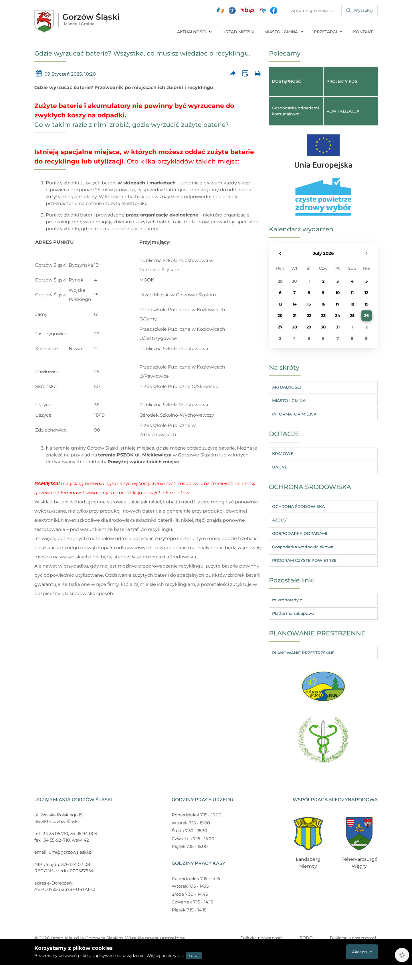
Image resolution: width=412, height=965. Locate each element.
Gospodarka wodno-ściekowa (302, 547)
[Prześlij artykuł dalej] (233, 73)
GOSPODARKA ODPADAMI (299, 533)
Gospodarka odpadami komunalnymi (295, 111)
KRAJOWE (282, 453)
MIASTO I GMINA (284, 31)
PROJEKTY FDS (341, 81)
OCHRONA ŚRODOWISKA (298, 506)
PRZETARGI (328, 31)
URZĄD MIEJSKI (238, 31)
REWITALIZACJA (342, 111)
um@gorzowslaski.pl (71, 852)
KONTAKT (363, 31)
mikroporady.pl (288, 599)
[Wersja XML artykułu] (245, 73)
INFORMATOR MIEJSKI (295, 414)
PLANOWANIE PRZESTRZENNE (303, 652)
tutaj (194, 955)
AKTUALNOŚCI (194, 31)
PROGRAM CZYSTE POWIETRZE (304, 560)
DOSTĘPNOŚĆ (286, 81)
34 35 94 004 (84, 833)
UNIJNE (279, 467)
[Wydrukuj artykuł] (257, 73)
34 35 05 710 (55, 833)
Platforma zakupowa (293, 613)
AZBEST (280, 520)
